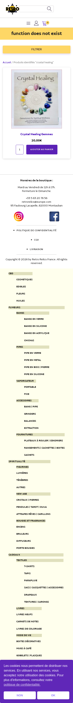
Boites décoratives (28, 641)
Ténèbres (22, 480)
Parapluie (30, 580)
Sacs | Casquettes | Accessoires (43, 587)
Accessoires (24, 400)
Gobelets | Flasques (29, 655)
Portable (30, 387)
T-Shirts (29, 566)
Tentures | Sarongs (36, 602)
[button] (44, 24)
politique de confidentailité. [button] (22, 684)
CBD (11, 273)
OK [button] (53, 695)
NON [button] (20, 695)
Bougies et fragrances (30, 520)
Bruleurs (22, 534)
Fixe (26, 394)
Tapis (27, 573)
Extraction (31, 428)
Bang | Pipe (31, 406)
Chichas (29, 340)
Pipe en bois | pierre (36, 367)
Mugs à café (23, 648)
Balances (30, 421)
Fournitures (24, 434)
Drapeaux (30, 595)
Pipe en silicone (34, 374)
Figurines (22, 467)
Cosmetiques (24, 279)
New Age (21, 494)
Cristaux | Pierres (27, 500)
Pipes (19, 347)
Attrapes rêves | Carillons (33, 514)
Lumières (22, 473)
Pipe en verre (32, 353)
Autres (20, 487)
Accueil (7, 62)
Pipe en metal (32, 360)
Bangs (20, 313)
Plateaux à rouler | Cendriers (43, 440)
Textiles (21, 560)
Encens (20, 527)
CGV (36, 240)
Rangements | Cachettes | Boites (44, 448)
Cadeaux (14, 554)
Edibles (21, 286)
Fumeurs (14, 307)
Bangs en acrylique (36, 333)
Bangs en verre (34, 319)
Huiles (20, 300)
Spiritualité (17, 461)
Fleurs (20, 293)
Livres (20, 608)
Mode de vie (23, 635)
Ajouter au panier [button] (41, 149)
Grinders (30, 414)
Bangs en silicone (35, 326)
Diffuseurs (23, 541)
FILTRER (36, 49)
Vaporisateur (25, 381)
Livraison (36, 249)
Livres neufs (24, 614)
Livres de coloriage (29, 629)
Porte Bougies (25, 548)
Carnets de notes (27, 621)
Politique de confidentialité (36, 230)
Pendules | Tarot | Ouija (31, 507)
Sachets (29, 455)
